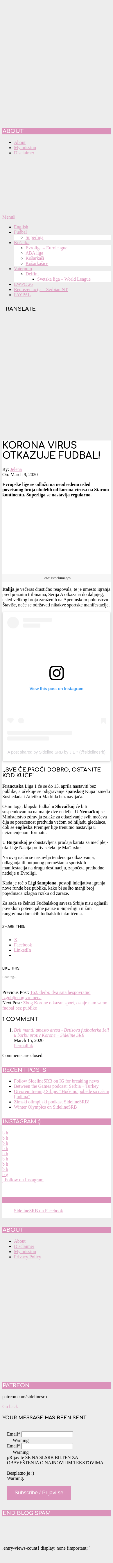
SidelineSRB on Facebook (44, 1200)
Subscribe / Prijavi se (39, 1493)
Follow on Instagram (23, 1179)
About (20, 1241)
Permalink (23, 1045)
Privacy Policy (27, 1256)
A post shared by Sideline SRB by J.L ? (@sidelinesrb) (56, 752)
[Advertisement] (56, 377)
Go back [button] (10, 1406)
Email (13, 1434)
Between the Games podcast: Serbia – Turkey (56, 1086)
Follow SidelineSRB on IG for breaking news (56, 1080)
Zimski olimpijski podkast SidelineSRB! (51, 1101)
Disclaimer (24, 1246)
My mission (25, 1251)
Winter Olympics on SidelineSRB (45, 1107)
